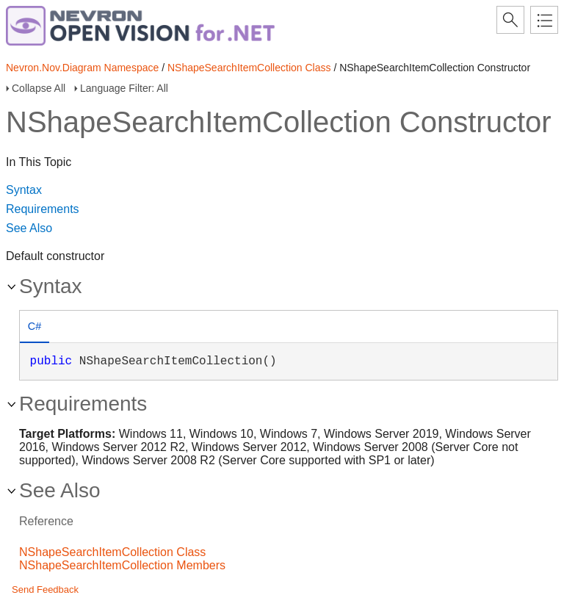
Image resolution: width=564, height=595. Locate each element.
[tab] (34, 328)
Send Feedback (45, 589)
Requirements (42, 209)
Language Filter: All (124, 88)
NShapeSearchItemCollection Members (122, 565)
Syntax (24, 190)
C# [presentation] (34, 326)
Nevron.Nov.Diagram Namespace (82, 67)
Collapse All (38, 88)
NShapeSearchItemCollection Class (249, 67)
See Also (29, 228)
